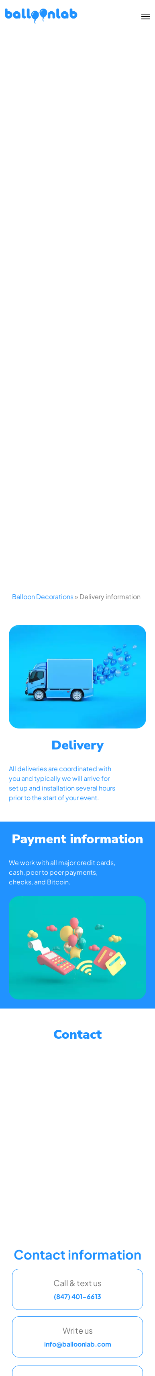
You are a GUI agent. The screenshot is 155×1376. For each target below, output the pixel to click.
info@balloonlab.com (77, 1344)
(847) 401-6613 (77, 1296)
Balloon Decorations (42, 596)
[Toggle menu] (144, 16)
